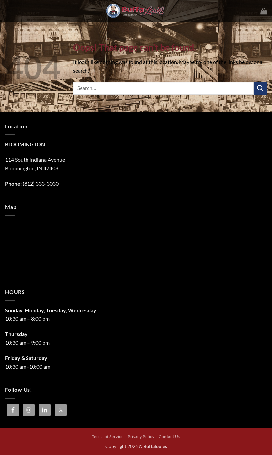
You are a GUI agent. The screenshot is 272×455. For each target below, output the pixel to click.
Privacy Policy (141, 436)
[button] (9, 11)
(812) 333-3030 (41, 183)
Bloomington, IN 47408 (31, 168)
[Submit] (260, 88)
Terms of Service (108, 436)
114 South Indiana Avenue (35, 159)
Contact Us (169, 436)
